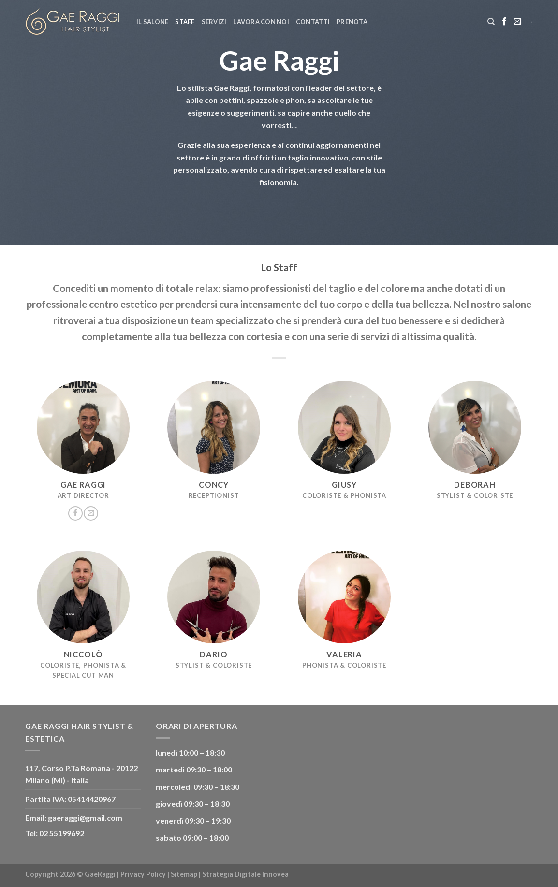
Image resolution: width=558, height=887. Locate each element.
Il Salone (152, 22)
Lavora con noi (261, 22)
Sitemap (184, 874)
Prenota (352, 22)
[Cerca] (491, 22)
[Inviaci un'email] (517, 21)
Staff (184, 22)
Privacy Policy (143, 874)
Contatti (313, 22)
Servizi (214, 22)
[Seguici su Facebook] (504, 21)
